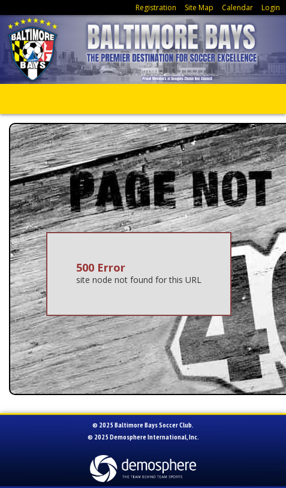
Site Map (199, 7)
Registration (156, 7)
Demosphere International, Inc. (154, 436)
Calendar (237, 7)
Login (270, 7)
